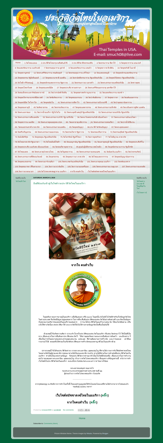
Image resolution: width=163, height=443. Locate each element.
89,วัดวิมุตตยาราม (65, 152)
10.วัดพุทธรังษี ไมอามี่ (126, 68)
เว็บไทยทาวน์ (142, 193)
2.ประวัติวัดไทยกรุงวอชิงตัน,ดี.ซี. (54, 63)
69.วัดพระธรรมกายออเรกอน (46, 132)
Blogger (105, 433)
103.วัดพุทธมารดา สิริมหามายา (28, 166)
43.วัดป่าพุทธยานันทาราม (121, 102)
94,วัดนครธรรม (52, 157)
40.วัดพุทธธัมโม (47, 102)
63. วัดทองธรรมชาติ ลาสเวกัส (27, 127)
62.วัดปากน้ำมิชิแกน (126, 122)
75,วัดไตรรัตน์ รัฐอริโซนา (70, 137)
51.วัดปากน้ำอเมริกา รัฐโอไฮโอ (47, 112)
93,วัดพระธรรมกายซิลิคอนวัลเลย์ (28, 157)
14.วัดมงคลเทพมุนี (101, 73)
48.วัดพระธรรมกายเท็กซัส (105, 107)
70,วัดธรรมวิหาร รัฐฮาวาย (73, 132)
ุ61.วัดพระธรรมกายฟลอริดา (102, 122)
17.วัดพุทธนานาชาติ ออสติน (54, 78)
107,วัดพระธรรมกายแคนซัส (133, 166)
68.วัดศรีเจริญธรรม (23, 132)
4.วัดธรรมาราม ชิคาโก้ (106, 63)
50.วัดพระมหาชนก (22, 112)
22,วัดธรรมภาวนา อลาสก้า (83, 83)
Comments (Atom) (51, 423)
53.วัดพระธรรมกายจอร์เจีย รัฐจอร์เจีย (113, 112)
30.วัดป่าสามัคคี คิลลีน (57, 92)
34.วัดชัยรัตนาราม (54, 97)
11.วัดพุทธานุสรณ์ (22, 73)
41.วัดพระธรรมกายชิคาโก (68, 102)
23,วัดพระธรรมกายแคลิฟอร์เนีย (111, 83)
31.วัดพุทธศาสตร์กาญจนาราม (83, 92)
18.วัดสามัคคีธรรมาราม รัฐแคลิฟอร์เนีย (86, 78)
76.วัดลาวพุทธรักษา (93, 137)
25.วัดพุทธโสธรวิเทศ (23, 88)
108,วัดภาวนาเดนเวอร (24, 171)
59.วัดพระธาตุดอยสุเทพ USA (50, 122)
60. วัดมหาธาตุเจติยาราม (76, 122)
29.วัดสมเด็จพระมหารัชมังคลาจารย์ (29, 92)
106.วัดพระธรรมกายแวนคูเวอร (105, 166)
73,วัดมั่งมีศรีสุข (21, 137)
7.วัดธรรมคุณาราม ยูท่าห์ (54, 68)
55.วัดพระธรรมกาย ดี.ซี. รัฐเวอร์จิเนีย (58, 117)
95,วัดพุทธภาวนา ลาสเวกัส (74, 157)
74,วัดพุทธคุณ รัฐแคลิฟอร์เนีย (44, 137)
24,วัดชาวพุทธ (134, 83)
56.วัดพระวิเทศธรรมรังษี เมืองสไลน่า (92, 117)
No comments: (69, 410)
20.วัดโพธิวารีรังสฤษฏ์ (24, 83)
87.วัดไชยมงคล (21, 152)
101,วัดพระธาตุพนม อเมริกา (98, 162)
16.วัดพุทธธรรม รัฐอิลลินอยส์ (27, 78)
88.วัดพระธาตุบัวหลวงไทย (42, 152)
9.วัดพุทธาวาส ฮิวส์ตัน (104, 68)
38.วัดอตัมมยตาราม (129, 97)
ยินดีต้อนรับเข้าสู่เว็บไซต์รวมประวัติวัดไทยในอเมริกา (59, 183)
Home (18, 62)
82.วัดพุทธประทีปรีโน (135, 142)
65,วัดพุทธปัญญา (76, 127)
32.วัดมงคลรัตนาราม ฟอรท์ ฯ (111, 92)
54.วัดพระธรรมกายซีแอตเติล (27, 117)
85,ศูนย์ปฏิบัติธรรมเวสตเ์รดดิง (88, 147)
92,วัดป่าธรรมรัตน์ (133, 152)
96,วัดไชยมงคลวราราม (98, 157)
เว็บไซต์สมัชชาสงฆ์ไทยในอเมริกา (101, 171)
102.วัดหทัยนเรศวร (122, 162)
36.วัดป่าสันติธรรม (93, 97)
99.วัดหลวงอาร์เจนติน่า (44, 162)
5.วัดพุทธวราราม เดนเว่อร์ (130, 63)
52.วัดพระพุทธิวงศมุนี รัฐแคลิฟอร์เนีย (79, 112)
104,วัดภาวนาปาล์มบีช (54, 166)
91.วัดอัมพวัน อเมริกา (112, 152)
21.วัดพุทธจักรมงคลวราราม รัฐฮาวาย (52, 83)
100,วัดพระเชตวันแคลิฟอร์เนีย (70, 162)
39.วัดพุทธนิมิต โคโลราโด (26, 102)
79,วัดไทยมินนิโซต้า (51, 142)
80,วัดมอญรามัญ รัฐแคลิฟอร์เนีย (77, 142)
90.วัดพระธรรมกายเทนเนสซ (88, 152)
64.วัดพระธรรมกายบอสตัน (54, 127)
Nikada (89, 433)
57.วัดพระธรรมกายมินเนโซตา (123, 117)
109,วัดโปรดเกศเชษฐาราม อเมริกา (51, 171)
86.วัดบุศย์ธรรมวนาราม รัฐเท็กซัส (119, 147)
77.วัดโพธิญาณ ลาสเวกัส (115, 137)
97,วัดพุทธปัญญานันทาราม (123, 157)
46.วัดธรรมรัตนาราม (60, 107)
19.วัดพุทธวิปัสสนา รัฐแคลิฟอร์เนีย (120, 78)
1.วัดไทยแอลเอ (30, 63)
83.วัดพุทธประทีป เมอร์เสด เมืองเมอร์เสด (32, 147)
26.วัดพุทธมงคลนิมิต (44, 88)
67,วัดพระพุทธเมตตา (120, 127)
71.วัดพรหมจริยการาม (97, 132)
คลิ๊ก (105, 395)
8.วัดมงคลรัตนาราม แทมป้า (80, 68)
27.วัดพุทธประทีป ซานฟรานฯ (69, 88)
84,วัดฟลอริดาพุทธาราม (62, 147)
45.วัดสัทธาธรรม (41, 107)
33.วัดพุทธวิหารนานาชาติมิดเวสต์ (29, 97)
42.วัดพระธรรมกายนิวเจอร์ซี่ (95, 102)
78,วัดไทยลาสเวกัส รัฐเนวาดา (27, 142)
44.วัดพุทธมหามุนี (22, 107)
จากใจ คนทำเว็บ (77, 171)
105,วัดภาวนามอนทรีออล (78, 166)
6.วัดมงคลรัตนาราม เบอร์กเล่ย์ (27, 68)
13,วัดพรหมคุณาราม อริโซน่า (78, 73)
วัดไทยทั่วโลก (21, 181)
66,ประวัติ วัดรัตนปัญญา (97, 127)
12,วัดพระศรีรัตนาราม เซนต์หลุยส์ (48, 73)
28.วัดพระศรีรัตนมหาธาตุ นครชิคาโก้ (100, 88)
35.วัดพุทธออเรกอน (74, 97)
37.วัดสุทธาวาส (111, 97)
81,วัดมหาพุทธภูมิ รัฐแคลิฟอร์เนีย (108, 142)
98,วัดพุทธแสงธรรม (23, 162)
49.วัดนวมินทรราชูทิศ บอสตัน (132, 107)
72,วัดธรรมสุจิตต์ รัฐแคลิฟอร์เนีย (123, 132)
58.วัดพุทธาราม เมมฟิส (24, 122)
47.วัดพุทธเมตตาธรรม (82, 107)
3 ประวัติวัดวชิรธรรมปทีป (82, 63)
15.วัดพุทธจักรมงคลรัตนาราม (125, 73)
